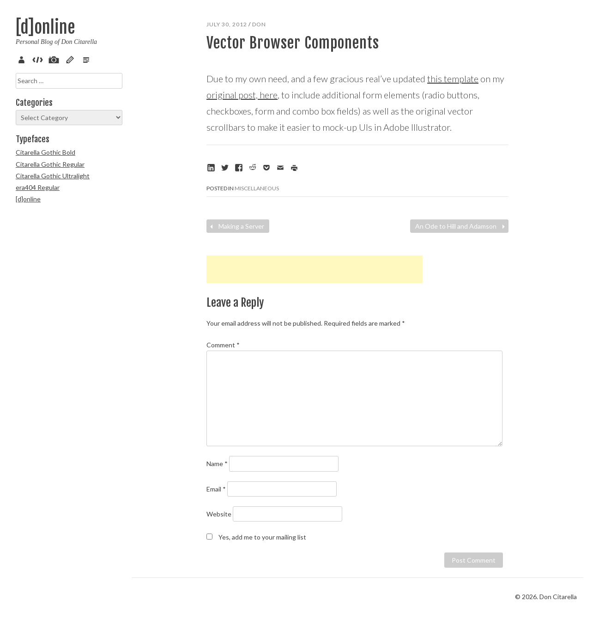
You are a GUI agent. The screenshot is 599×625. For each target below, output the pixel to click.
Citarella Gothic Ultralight (53, 176)
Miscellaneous (257, 188)
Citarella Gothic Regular (50, 164)
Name (217, 463)
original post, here (242, 94)
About (23, 58)
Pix (55, 58)
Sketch (71, 58)
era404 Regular (38, 187)
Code (39, 58)
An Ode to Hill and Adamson (461, 226)
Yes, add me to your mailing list (256, 537)
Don (259, 24)
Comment (223, 345)
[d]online (45, 27)
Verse (87, 58)
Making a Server (236, 226)
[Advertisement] (314, 269)
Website (218, 514)
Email (216, 489)
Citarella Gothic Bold (45, 152)
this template (452, 78)
